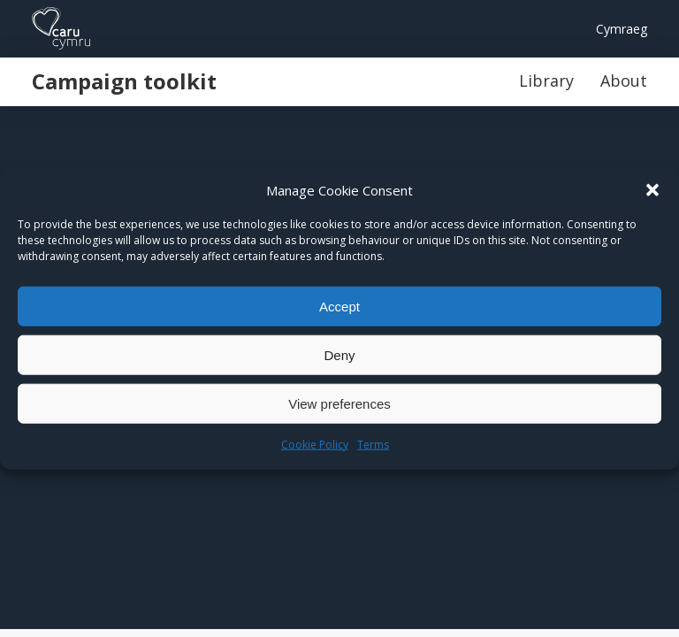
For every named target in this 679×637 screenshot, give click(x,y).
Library (546, 80)
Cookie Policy (314, 444)
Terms (373, 444)
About (623, 80)
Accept (339, 305)
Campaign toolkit (124, 81)
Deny (339, 354)
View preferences (339, 403)
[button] (652, 190)
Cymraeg (621, 28)
